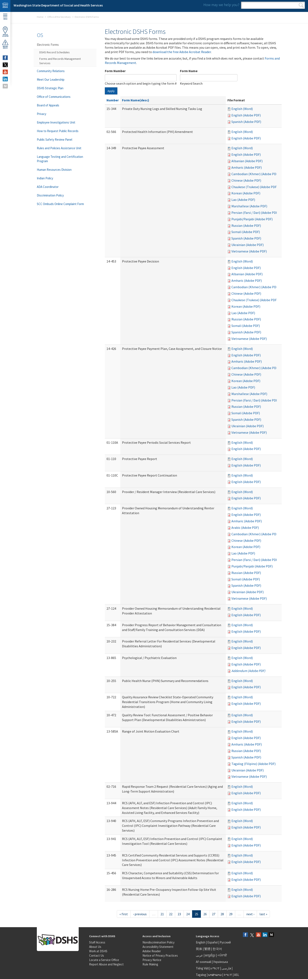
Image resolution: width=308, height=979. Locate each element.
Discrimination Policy (50, 195)
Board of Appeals (48, 105)
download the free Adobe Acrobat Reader (182, 52)
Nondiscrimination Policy (158, 942)
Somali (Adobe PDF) (245, 232)
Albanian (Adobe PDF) (247, 161)
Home (40, 16)
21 (162, 914)
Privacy (41, 114)
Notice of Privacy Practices (160, 955)
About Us (95, 947)
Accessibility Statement (157, 947)
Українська (220, 962)
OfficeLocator (5, 31)
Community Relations (51, 71)
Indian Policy (45, 178)
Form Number (115, 71)
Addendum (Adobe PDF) (248, 671)
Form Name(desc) (135, 100)
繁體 (207, 949)
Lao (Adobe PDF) (243, 200)
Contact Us (96, 955)
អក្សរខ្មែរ (210, 955)
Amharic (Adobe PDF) (246, 167)
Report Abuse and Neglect (106, 964)
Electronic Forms (48, 45)
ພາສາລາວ (215, 975)
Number (113, 100)
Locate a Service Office (104, 960)
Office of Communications (54, 97)
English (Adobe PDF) (246, 115)
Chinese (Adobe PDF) (246, 180)
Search (301, 5)
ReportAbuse (5, 44)
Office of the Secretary (59, 16)
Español (212, 942)
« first (123, 914)
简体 (199, 949)
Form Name (189, 71)
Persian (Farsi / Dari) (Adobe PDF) (255, 212)
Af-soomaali (203, 962)
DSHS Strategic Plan (50, 88)
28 (222, 914)
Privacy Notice (151, 960)
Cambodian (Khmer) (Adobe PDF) (255, 174)
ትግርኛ (228, 975)
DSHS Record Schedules (54, 52)
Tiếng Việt (202, 968)
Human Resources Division (54, 170)
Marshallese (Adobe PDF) (249, 206)
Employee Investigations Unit (56, 122)
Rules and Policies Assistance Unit (59, 148)
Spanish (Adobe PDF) (246, 122)
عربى (199, 955)
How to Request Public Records (57, 131)
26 (205, 914)
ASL (236, 975)
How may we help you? (221, 5)
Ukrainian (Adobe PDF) (247, 245)
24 (188, 914)
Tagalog (201, 975)
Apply (111, 91)
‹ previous (140, 914)
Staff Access (97, 942)
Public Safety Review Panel (54, 139)
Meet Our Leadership (50, 80)
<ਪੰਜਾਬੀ (222, 955)
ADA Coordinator (48, 187)
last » (263, 914)
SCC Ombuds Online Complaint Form (60, 204)
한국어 (217, 949)
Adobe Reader (151, 951)
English (201, 942)
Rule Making (150, 964)
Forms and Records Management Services (60, 61)
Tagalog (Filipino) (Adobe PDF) (253, 764)
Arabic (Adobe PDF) (245, 527)
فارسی (226, 968)
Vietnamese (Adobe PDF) (249, 251)
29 (230, 914)
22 (170, 914)
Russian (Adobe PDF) (246, 225)
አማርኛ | (215, 968)
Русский (225, 942)
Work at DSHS (98, 951)
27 (213, 914)
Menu (5, 17)
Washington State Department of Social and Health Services (58, 5)
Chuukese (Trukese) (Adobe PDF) (254, 187)
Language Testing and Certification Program (60, 159)
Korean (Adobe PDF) (245, 193)
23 (179, 914)
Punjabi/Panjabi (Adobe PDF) (252, 219)
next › (250, 914)
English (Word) (242, 109)
